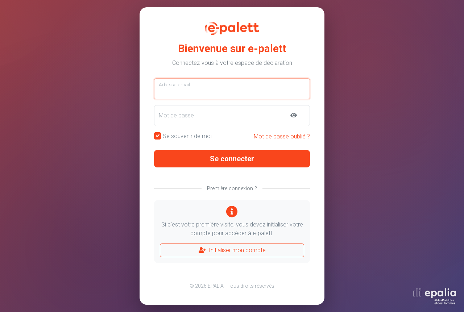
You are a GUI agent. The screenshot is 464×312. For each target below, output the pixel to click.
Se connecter (232, 158)
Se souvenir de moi (187, 136)
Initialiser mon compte (232, 250)
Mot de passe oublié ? (282, 136)
